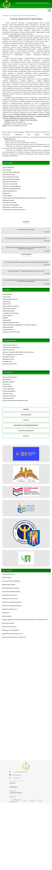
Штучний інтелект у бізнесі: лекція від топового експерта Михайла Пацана (26, 262)
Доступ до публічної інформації (11, 172)
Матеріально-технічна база (10, 184)
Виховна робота (7, 320)
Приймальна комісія (8, 398)
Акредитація (6, 193)
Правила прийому (7, 386)
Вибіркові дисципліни (8, 311)
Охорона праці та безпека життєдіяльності (14, 209)
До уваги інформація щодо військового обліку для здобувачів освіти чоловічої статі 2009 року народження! (26, 280)
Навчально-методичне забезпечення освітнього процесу (18, 352)
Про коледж (5, 15)
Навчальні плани (7, 361)
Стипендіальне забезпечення (11, 313)
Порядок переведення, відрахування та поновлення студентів (19, 325)
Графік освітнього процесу (10, 345)
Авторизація (12, 797)
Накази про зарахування (9, 396)
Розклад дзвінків (7, 294)
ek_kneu (17, 800)
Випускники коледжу (8, 200)
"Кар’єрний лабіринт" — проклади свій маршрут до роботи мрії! (26, 271)
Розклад (26, 420)
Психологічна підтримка (26, 430)
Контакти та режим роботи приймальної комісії (15, 400)
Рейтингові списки (8, 393)
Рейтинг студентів (7, 315)
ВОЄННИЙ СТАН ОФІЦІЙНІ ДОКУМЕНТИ (26, 425)
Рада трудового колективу (10, 181)
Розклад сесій (6, 301)
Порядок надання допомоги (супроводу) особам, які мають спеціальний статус (24, 198)
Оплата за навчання (8, 329)
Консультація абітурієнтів (10, 377)
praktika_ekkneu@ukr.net (17, 122)
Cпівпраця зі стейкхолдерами (11, 205)
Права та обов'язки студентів (11, 306)
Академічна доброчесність (10, 191)
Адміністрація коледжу (9, 174)
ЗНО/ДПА (5, 318)
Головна (25, 801)
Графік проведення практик (10, 299)
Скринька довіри (7, 195)
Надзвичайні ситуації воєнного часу (12, 207)
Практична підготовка (8, 350)
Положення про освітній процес (11, 332)
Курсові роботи (7, 304)
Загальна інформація (8, 167)
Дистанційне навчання (9, 357)
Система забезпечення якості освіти (12, 354)
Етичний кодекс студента (9, 308)
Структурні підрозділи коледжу (16, 15)
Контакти (26, 436)
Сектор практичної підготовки (30, 15)
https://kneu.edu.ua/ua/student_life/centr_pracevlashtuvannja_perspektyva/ (27, 137)
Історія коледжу (7, 170)
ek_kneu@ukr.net (17, 775)
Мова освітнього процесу (9, 202)
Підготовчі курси (7, 379)
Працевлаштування (8, 327)
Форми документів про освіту (11, 322)
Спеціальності (6, 384)
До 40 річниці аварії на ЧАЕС (26, 229)
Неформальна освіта (8, 359)
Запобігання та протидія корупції (11, 188)
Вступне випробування (9, 391)
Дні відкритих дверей (8, 382)
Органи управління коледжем (11, 177)
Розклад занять (7, 297)
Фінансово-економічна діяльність (12, 186)
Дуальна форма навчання (10, 364)
